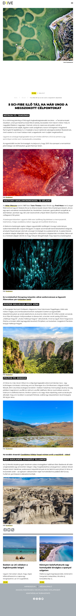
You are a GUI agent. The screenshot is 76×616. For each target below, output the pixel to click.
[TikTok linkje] (39, 599)
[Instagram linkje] (36, 599)
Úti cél (34, 93)
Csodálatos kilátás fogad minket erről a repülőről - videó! (45, 455)
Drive (15, 97)
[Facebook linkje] (33, 599)
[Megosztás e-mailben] (8, 530)
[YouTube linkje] (42, 599)
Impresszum (30, 586)
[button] (72, 3)
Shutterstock (9, 197)
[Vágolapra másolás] (12, 529)
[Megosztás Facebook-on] (5, 530)
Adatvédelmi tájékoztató (38, 593)
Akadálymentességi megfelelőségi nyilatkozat (38, 590)
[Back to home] (8, 3)
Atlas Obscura (11, 206)
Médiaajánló (46, 586)
